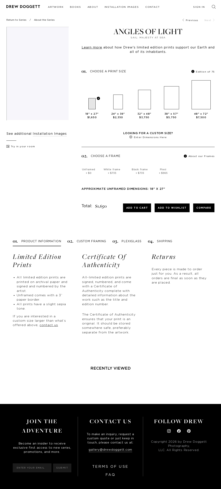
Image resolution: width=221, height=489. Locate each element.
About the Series (44, 20)
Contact (152, 7)
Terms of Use (110, 467)
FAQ (110, 475)
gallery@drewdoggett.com (110, 449)
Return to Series (16, 20)
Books (75, 7)
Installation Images (122, 7)
